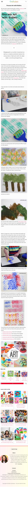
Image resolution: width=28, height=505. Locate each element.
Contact (14, 470)
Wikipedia (14, 43)
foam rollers (16, 77)
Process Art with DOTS (7, 337)
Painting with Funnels (7, 335)
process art (21, 8)
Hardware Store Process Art (8, 339)
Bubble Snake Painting (7, 331)
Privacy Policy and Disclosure (14, 473)
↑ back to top (14, 449)
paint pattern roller (22, 221)
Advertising (14, 471)
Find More (20, 463)
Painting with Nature (7, 333)
